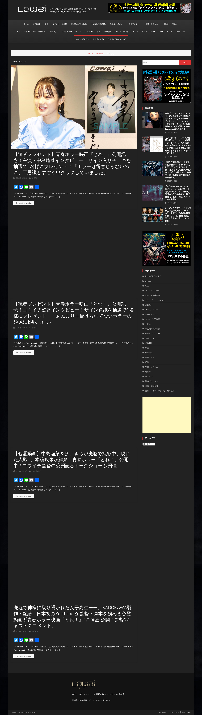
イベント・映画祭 (60, 24)
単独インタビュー (117, 24)
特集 (147, 362)
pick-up (148, 281)
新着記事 (36, 24)
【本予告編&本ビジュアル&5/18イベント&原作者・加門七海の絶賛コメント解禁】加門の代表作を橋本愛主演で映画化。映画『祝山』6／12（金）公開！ (177, 193)
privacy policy (174, 712)
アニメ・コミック (140, 32)
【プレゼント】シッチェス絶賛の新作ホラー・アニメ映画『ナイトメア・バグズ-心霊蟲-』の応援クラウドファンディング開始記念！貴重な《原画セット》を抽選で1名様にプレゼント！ (178, 145)
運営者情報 (162, 712)
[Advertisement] (166, 415)
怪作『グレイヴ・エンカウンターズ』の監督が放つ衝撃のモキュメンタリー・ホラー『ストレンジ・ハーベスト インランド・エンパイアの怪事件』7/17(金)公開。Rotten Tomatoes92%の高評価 (177, 121)
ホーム (26, 24)
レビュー (89, 32)
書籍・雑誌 (180, 32)
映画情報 (149, 352)
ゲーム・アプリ (165, 32)
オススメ (149, 305)
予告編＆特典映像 (98, 24)
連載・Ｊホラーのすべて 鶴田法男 (31, 32)
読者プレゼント (135, 24)
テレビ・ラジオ (122, 32)
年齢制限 (149, 343)
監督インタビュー (152, 24)
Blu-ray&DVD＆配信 (79, 24)
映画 (46, 24)
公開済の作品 (98, 39)
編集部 (148, 371)
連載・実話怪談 (82, 39)
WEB (153, 32)
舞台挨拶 (53, 32)
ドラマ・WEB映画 (104, 32)
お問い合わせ (186, 712)
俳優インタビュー (171, 24)
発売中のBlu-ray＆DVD (117, 39)
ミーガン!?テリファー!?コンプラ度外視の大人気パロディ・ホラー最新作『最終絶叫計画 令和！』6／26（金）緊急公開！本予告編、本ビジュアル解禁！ (178, 214)
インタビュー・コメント (71, 32)
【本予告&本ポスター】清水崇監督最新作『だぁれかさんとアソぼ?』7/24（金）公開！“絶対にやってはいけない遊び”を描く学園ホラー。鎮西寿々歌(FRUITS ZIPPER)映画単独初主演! (178, 170)
